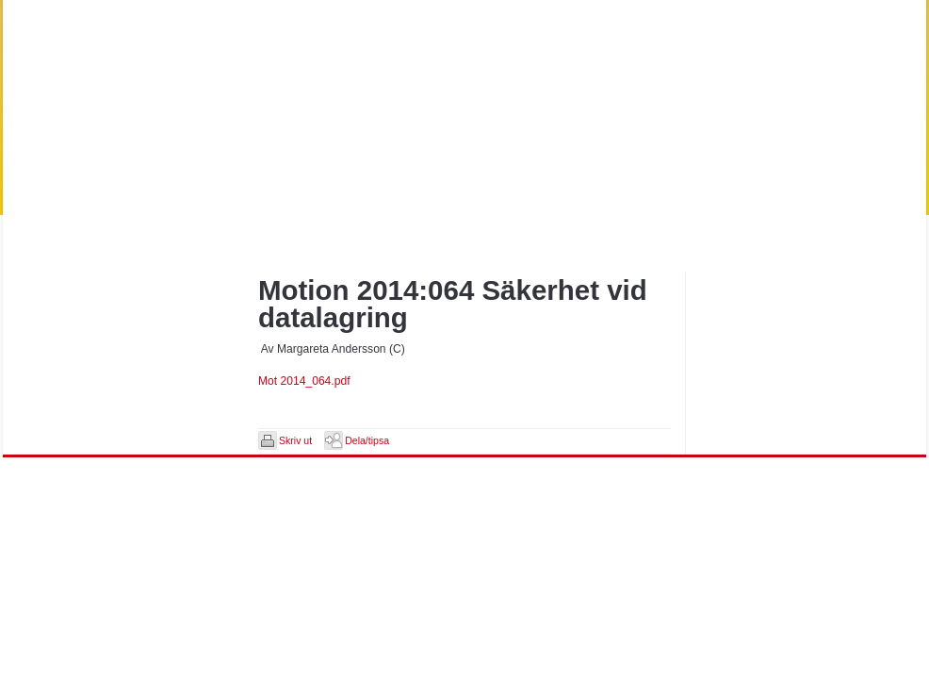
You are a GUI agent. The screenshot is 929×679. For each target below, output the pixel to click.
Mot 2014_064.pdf (304, 381)
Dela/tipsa (367, 440)
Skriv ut (295, 440)
